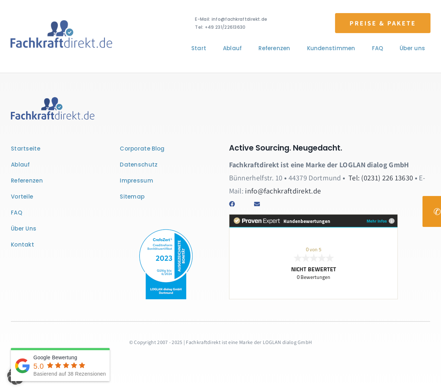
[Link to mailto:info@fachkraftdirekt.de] (261, 204)
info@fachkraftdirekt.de (283, 191)
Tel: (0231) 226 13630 (380, 178)
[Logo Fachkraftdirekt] (60, 21)
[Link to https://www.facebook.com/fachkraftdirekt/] (236, 204)
